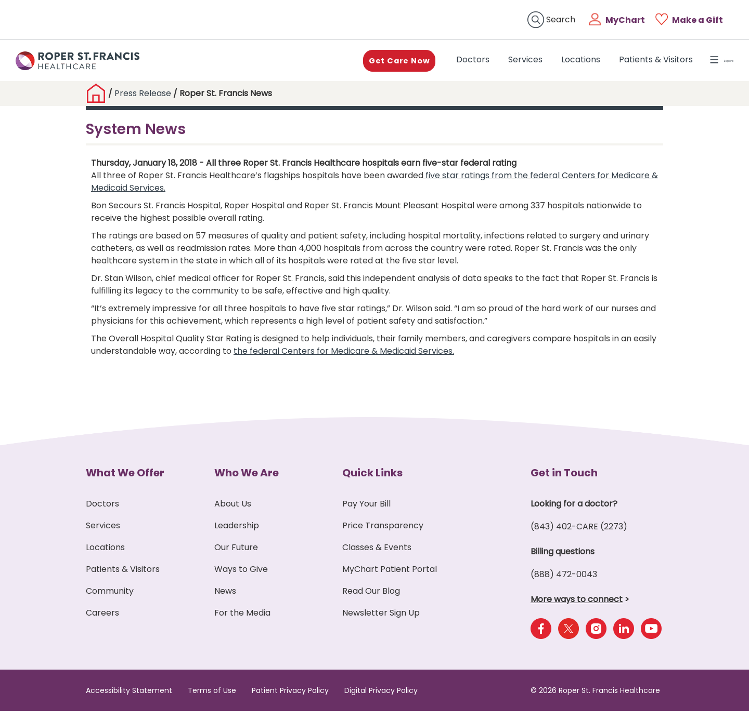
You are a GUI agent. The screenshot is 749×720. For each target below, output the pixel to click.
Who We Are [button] (246, 481)
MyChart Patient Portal (389, 578)
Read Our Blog (371, 600)
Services (500, 65)
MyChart (625, 20)
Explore (709, 65)
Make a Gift (697, 20)
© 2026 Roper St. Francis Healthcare (595, 699)
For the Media (242, 622)
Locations (555, 65)
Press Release (142, 103)
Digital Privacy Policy (381, 699)
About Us (232, 512)
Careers (102, 622)
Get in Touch (564, 481)
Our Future (236, 556)
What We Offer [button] (125, 481)
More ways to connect (577, 608)
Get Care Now (369, 65)
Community (110, 600)
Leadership (236, 534)
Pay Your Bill (366, 512)
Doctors (449, 64)
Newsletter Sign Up (381, 622)
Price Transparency (382, 534)
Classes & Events (376, 556)
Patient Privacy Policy (290, 699)
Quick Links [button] (372, 481)
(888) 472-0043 (564, 583)
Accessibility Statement (129, 699)
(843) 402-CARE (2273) (579, 535)
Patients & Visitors (630, 65)
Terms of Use (212, 699)
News (225, 600)
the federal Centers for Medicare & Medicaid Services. (344, 360)
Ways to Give (241, 578)
